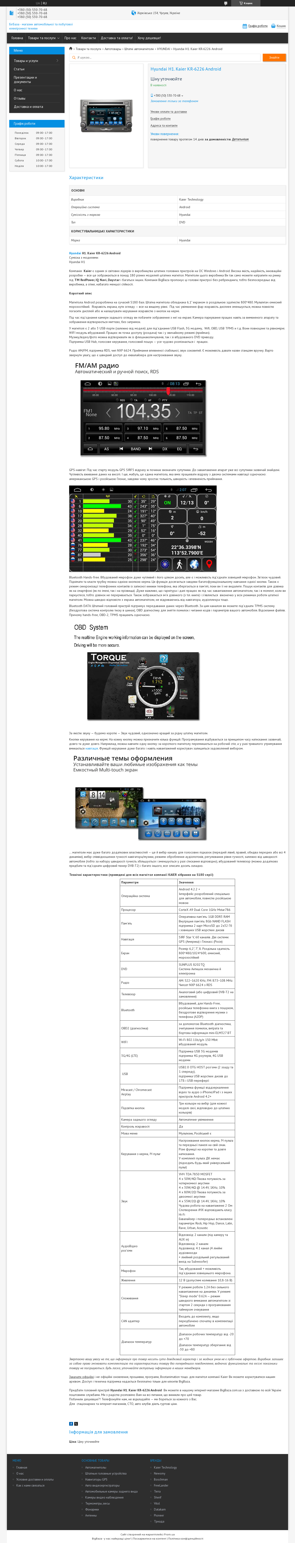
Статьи (19, 69)
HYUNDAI (163, 49)
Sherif (157, 1497)
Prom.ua (169, 1534)
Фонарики (92, 1509)
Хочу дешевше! (149, 38)
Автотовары (113, 49)
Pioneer (159, 1515)
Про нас (71, 38)
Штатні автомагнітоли (139, 49)
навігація (92, 748)
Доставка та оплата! (117, 38)
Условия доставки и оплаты (35, 1479)
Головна (17, 38)
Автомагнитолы (95, 1467)
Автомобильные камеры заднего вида (111, 1491)
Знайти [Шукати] (274, 57)
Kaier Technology (165, 1467)
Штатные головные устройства (106, 1473)
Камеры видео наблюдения (104, 1497)
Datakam (160, 1509)
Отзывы (19, 98)
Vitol (157, 1503)
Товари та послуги (42, 38)
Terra (157, 1491)
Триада (159, 1521)
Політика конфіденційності (185, 1538)
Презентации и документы (25, 79)
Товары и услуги (26, 61)
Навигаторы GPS (96, 1479)
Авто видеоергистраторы (102, 1485)
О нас (18, 90)
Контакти (88, 38)
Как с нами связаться (30, 1485)
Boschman (161, 1479)
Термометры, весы (97, 1503)
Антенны (91, 1515)
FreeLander (161, 1485)
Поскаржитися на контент (149, 1538)
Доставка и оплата (28, 106)
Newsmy (159, 1473)
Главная (21, 1467)
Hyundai (75, 253)
